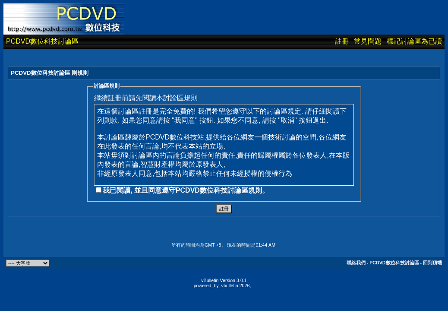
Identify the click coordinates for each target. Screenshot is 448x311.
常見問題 (368, 41)
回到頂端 (432, 262)
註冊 (342, 41)
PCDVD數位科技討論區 (42, 41)
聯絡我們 (356, 262)
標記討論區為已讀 (414, 41)
